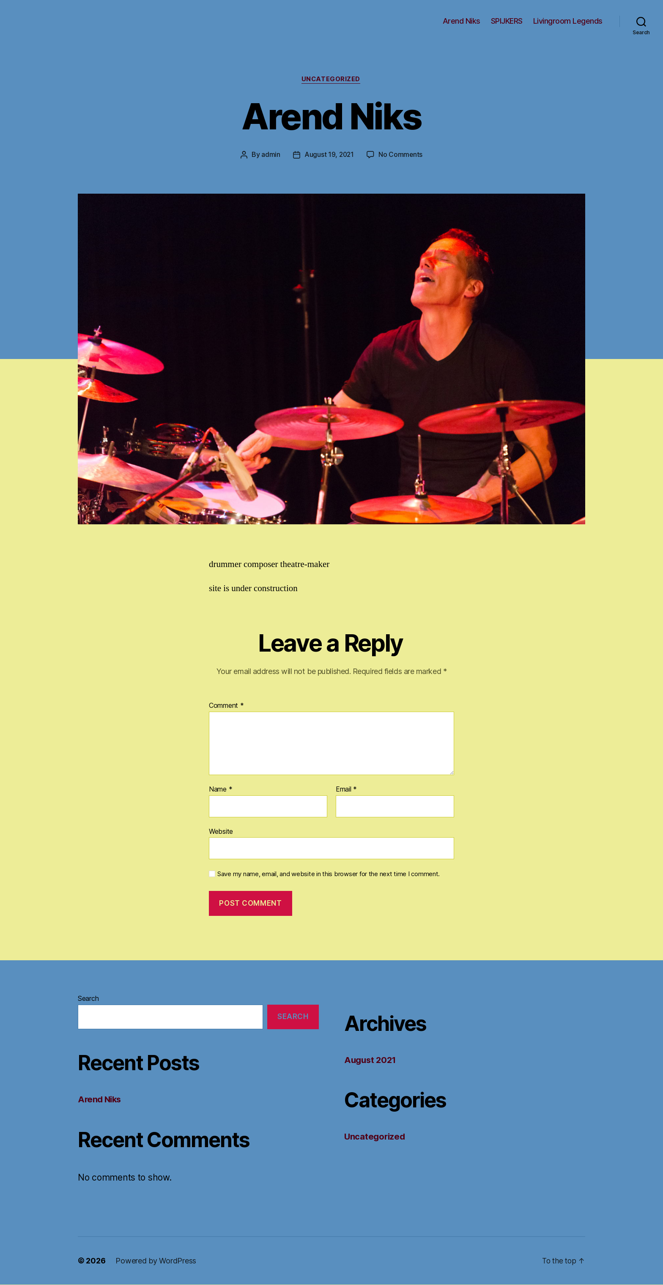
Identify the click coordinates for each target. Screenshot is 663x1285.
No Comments (401, 155)
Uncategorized (331, 80)
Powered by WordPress (155, 1261)
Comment (226, 706)
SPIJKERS (507, 20)
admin (269, 155)
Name (220, 790)
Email (346, 790)
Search (88, 999)
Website (221, 831)
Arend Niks (461, 20)
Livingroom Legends (568, 20)
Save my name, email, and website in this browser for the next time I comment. (328, 875)
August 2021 (371, 1060)
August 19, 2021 (329, 155)
